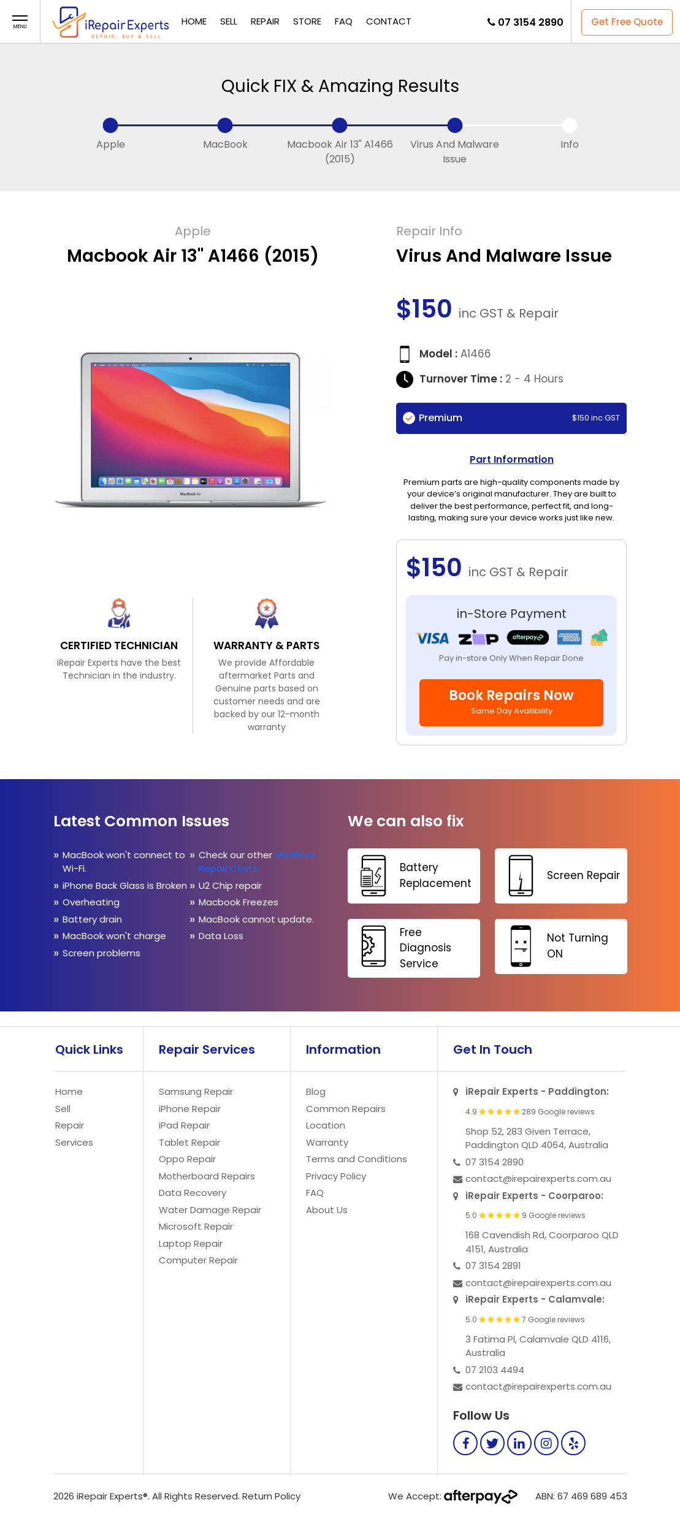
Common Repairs (346, 1108)
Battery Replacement (411, 876)
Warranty (327, 1142)
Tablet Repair (189, 1142)
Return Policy (271, 1496)
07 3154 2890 (530, 22)
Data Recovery (192, 1192)
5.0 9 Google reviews (525, 1215)
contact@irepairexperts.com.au (538, 1178)
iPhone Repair (190, 1108)
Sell (228, 21)
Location (325, 1125)
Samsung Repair (196, 1091)
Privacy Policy (336, 1176)
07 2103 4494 (494, 1369)
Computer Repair (198, 1260)
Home (194, 21)
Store (307, 21)
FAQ (344, 21)
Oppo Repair (187, 1158)
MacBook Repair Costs (257, 861)
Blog (316, 1091)
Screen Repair (559, 876)
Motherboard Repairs (207, 1176)
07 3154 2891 (493, 1265)
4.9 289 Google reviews (530, 1112)
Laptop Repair (191, 1243)
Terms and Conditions (356, 1158)
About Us (327, 1209)
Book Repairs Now (511, 701)
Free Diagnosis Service (401, 947)
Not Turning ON (553, 946)
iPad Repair (184, 1125)
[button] (20, 22)
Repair (265, 21)
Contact (388, 21)
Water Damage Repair (210, 1209)
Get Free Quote (627, 21)
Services (74, 1142)
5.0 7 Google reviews (525, 1320)
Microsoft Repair (196, 1226)
